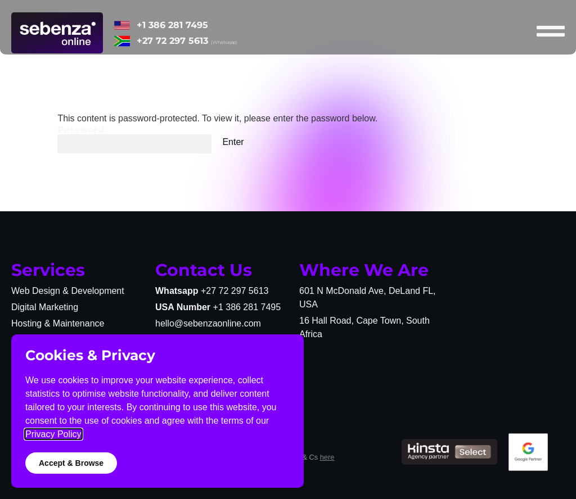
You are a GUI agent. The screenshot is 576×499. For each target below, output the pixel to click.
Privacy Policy (53, 434)
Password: (134, 139)
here (327, 457)
